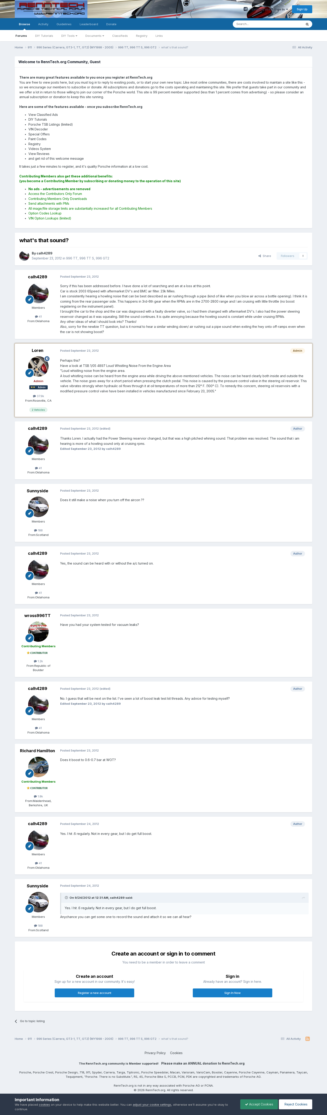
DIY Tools (69, 35)
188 (38, 530)
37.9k (38, 396)
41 (38, 316)
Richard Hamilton (37, 750)
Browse (24, 26)
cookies (44, 1104)
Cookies (176, 1053)
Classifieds (120, 35)
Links (159, 35)
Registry (141, 35)
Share (264, 256)
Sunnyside (37, 490)
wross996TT (37, 615)
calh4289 (37, 276)
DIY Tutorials (44, 35)
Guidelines (64, 24)
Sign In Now (232, 993)
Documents (94, 35)
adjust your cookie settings (152, 1104)
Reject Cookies (295, 1104)
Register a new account (94, 993)
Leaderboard (89, 24)
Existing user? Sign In (270, 9)
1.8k (38, 796)
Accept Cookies (259, 1104)
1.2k (38, 661)
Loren (37, 350)
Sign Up (302, 9)
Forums (21, 35)
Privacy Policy (155, 1053)
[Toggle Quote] (67, 897)
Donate (111, 24)
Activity (43, 24)
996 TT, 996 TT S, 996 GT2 (87, 258)
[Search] (256, 24)
